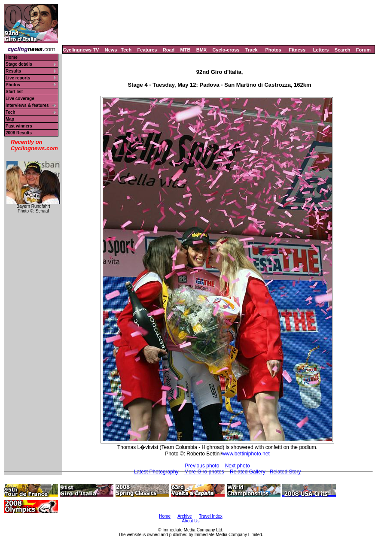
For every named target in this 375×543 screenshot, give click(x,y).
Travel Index (211, 516)
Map (10, 119)
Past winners (19, 126)
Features (147, 49)
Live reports (18, 78)
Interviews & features (27, 105)
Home (12, 57)
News (111, 49)
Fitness (297, 49)
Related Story (285, 472)
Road (169, 49)
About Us (190, 521)
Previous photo (202, 466)
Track (251, 49)
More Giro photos (204, 472)
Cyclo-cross (226, 49)
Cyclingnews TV (81, 49)
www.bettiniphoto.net (246, 454)
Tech (126, 49)
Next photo (237, 466)
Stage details (19, 64)
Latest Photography (156, 472)
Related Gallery (247, 472)
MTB (185, 49)
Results (13, 71)
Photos (273, 49)
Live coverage (20, 98)
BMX (201, 49)
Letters (321, 49)
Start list (14, 91)
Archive (184, 516)
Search (343, 49)
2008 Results (19, 132)
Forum (363, 49)
